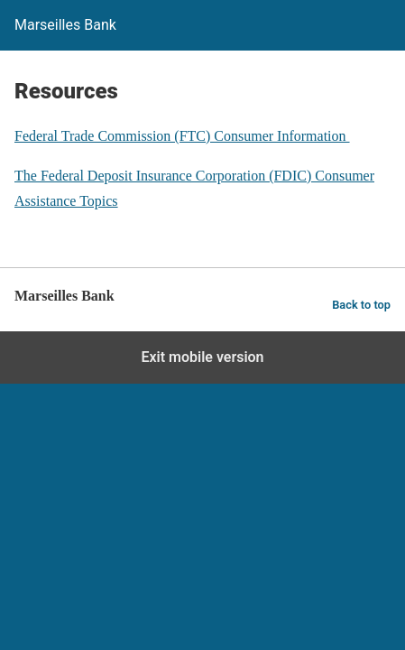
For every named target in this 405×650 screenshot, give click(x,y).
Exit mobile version (202, 357)
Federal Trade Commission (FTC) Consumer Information (182, 136)
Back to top (361, 304)
